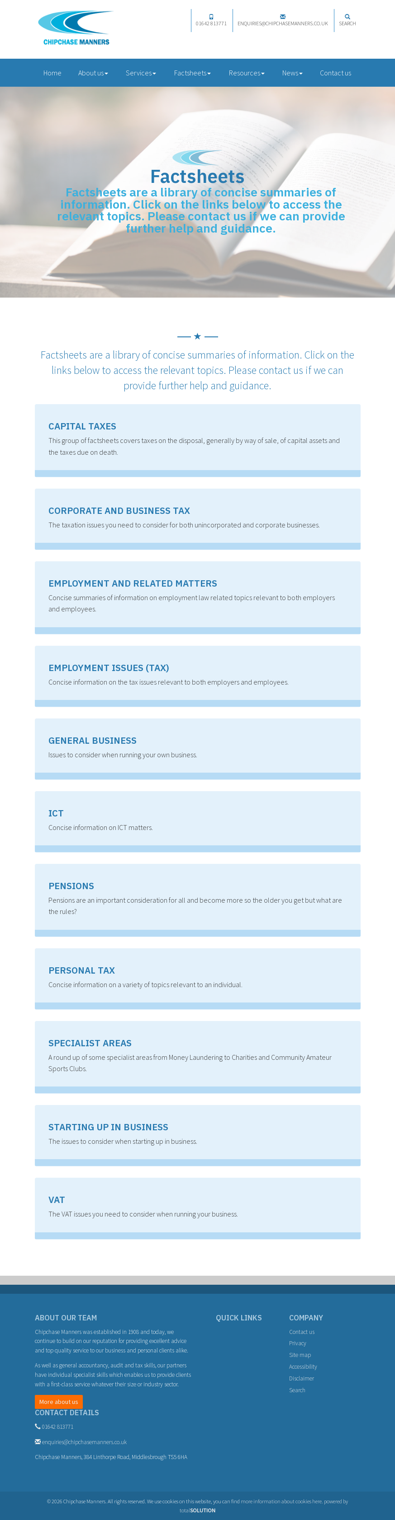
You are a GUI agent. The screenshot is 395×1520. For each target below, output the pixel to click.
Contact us (335, 72)
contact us (217, 216)
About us (93, 72)
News (292, 72)
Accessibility (303, 1367)
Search (347, 20)
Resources (247, 72)
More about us (58, 1402)
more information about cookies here (281, 1501)
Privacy (297, 1343)
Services (141, 72)
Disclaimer (301, 1378)
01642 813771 (211, 20)
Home (52, 72)
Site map (300, 1355)
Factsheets (192, 72)
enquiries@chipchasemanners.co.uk (283, 20)
